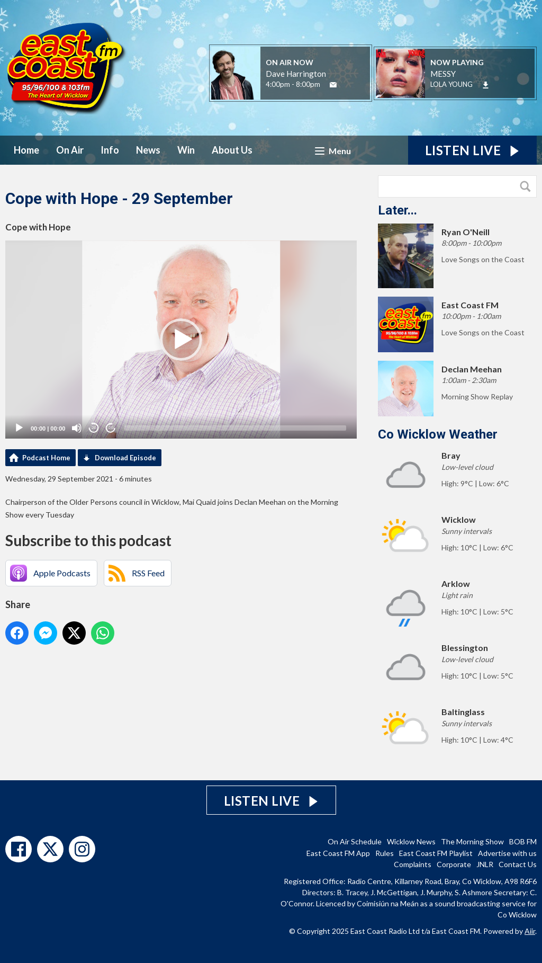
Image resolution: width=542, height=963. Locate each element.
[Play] (19, 428)
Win (186, 150)
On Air (70, 150)
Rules (384, 853)
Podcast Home (46, 457)
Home (26, 150)
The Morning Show (472, 841)
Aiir (530, 930)
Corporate (454, 864)
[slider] (235, 428)
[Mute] (76, 428)
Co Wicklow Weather (438, 434)
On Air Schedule (355, 841)
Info (110, 150)
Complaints (412, 864)
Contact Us (518, 864)
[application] (181, 339)
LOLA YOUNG (451, 84)
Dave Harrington (296, 73)
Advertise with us (507, 853)
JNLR (484, 864)
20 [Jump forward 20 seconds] (111, 427)
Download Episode (125, 457)
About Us (232, 150)
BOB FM (523, 841)
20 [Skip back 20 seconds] (94, 427)
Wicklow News (411, 841)
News (148, 150)
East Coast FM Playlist (436, 853)
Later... (397, 210)
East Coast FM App (338, 853)
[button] (181, 339)
